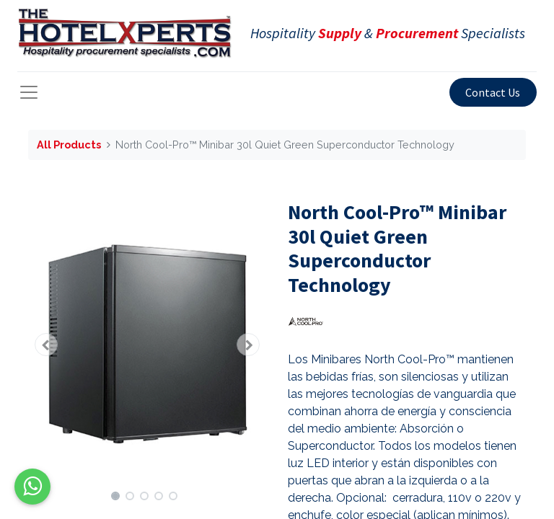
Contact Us (492, 92)
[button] (46, 344)
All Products (69, 144)
